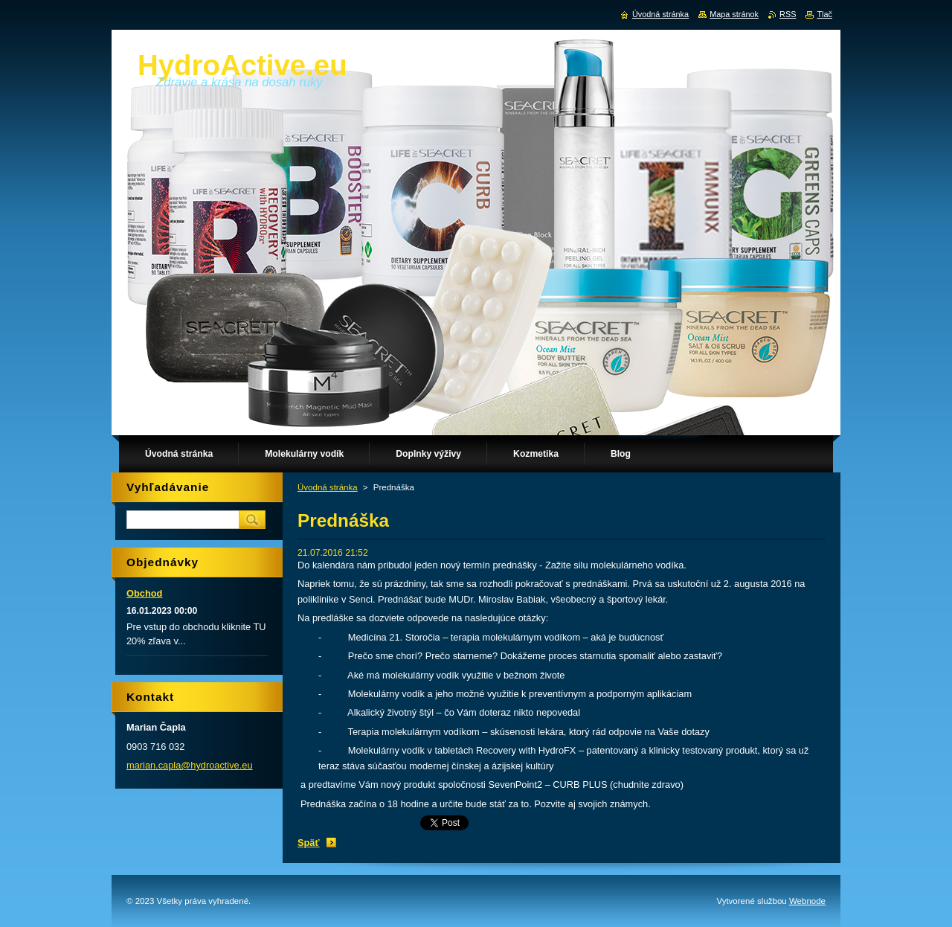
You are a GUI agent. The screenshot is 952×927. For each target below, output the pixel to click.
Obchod (144, 593)
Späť (309, 842)
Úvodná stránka (328, 487)
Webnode (807, 900)
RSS (787, 14)
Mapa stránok (734, 14)
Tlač (824, 14)
